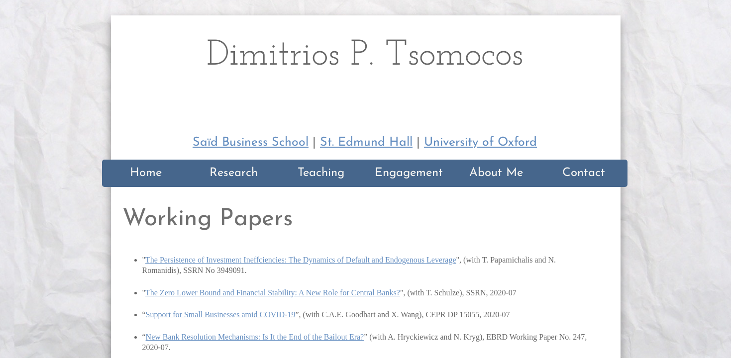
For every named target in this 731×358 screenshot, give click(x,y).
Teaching (321, 173)
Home (146, 173)
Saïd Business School (251, 142)
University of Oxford (480, 142)
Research (233, 173)
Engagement (409, 173)
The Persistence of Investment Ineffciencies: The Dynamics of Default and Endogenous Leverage (300, 260)
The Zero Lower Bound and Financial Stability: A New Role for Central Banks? (272, 292)
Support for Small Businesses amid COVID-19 (221, 314)
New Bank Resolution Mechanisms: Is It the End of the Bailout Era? (255, 337)
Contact (583, 173)
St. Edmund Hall (366, 142)
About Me (496, 173)
